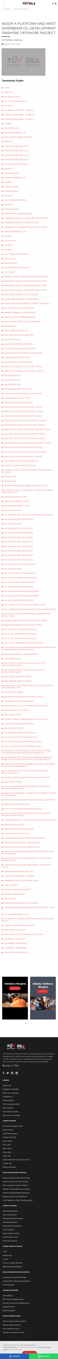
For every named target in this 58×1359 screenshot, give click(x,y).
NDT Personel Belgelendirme (13, 1299)
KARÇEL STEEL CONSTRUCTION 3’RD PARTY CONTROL (22, 456)
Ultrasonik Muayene (10, 1215)
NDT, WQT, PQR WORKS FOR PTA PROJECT (18, 600)
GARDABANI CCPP (9, 326)
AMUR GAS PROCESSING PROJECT (15, 952)
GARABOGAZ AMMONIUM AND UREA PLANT (18, 925)
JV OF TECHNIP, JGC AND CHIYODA (15, 254)
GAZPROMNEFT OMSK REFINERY (14, 943)
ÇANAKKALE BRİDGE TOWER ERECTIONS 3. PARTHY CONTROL (25, 620)
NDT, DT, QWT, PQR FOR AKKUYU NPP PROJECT (19, 629)
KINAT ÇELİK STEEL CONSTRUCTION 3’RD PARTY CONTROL (23, 438)
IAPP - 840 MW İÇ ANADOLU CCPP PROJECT (18, 308)
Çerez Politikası (8, 1108)
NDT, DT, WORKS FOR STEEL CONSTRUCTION (19, 564)
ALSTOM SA (7, 106)
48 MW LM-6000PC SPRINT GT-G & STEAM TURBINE (21, 322)
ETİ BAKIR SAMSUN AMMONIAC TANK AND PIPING (20, 299)
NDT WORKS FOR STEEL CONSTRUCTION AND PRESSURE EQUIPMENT (27, 515)
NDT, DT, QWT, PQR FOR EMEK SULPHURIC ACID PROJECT (23, 643)
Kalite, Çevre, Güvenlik (10, 1093)
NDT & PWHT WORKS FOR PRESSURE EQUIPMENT (20, 591)
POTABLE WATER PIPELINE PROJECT (16, 833)
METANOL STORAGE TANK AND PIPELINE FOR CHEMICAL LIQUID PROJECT (28, 800)
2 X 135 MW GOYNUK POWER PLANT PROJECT (19, 348)
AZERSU (6, 88)
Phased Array (7, 1255)
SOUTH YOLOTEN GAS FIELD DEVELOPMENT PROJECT (22, 742)
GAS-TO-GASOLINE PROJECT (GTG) (15, 914)
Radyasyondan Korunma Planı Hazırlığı (16, 1178)
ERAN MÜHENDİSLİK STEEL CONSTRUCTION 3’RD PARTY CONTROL (26, 429)
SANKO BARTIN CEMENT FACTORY (15, 501)
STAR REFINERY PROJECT (12, 659)
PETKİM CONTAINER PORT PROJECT (16, 268)
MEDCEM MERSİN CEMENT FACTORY (16, 506)
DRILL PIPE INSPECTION (11, 339)
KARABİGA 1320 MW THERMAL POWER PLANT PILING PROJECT (25, 277)
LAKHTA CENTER (9, 898)
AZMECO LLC (7, 92)
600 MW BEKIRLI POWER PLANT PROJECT (17, 344)
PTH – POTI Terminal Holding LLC (14, 101)
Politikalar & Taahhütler (11, 1089)
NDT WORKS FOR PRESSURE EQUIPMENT (17, 533)
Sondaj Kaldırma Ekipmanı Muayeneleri (16, 1281)
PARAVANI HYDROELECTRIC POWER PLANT (18, 829)
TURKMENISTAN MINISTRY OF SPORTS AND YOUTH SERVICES (25, 218)
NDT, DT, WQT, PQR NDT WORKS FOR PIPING (18, 582)
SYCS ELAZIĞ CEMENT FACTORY (14, 497)
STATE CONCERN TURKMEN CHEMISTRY (17, 137)
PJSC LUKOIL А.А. (9, 241)
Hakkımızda (7, 1085)
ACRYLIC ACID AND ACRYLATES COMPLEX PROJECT (21, 842)
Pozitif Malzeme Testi (10, 1237)
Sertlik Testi (7, 1156)
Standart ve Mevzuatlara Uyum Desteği (16, 1189)
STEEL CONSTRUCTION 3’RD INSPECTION (17, 335)
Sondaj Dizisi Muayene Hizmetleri (14, 1277)
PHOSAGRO (7, 245)
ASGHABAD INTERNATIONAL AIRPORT (16, 889)
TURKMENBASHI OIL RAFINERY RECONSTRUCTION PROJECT (24, 838)
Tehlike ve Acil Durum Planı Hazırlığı (15, 1182)
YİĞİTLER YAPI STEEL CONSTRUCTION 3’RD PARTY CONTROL (24, 452)
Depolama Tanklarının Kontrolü (14, 1332)
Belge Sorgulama (9, 1310)
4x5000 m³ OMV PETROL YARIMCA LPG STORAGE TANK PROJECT (26, 304)
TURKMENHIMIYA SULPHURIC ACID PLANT (17, 872)
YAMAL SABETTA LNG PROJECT (14, 930)
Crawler (5, 1259)
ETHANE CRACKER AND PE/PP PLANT (16, 357)
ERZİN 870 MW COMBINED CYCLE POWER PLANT (20, 295)
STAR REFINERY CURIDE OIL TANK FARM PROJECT (20, 654)
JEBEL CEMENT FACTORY (12, 715)
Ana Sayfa (6, 9)
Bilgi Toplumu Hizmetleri (11, 1115)
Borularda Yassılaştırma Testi (13, 1126)
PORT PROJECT (8, 272)
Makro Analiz (7, 1148)
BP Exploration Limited (10, 97)
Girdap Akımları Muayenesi (12, 1226)
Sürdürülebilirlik (8, 1100)
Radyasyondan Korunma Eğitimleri (15, 1196)
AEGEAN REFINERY (9, 263)
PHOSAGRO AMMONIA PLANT (13, 894)
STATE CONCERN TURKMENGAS (14, 200)
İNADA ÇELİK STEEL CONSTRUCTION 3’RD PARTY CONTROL (24, 434)
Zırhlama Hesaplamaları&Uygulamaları (16, 1193)
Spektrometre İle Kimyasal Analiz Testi (16, 1160)
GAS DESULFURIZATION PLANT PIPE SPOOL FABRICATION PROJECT (26, 777)
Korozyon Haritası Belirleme (13, 1263)
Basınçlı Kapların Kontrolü (12, 1325)
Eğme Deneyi (7, 1141)
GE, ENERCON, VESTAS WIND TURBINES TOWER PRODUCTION (24, 486)
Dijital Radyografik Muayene (12, 1267)
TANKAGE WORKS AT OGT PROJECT (15, 710)
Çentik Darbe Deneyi (10, 1133)
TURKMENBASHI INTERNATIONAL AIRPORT (18, 701)
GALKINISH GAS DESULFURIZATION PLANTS (18, 724)
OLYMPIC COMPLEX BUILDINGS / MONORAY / (18, 876)
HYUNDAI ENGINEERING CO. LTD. (14, 133)
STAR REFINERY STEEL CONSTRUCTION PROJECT (20, 461)
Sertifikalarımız (8, 1097)
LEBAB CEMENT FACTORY (12, 782)
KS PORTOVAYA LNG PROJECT (13, 939)
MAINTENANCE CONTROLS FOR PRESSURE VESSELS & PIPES (24, 281)
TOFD (5, 1252)
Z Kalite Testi (7, 1163)
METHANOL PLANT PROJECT (13, 728)
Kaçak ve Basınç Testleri (11, 1233)
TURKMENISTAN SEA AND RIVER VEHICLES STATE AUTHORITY (24, 227)
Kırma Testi (6, 1145)
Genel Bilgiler (7, 1295)
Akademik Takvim (9, 1307)
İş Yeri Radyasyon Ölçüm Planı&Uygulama (18, 1200)
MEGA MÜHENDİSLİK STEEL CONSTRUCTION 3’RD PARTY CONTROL (26, 443)
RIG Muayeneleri (8, 1285)
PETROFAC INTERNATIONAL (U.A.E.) (15, 146)
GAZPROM (6, 236)
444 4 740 (12, 1065)
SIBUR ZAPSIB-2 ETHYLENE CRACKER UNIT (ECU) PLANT (22, 934)
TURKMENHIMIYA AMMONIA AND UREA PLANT (19, 733)
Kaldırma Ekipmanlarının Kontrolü (14, 1321)
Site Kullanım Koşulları (10, 1112)
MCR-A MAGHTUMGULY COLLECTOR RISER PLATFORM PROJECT (25, 706)
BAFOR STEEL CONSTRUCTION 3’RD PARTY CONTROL (22, 416)
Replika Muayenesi (9, 1167)
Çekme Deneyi (8, 1130)
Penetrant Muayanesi (10, 1222)
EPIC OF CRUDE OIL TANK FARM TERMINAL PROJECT (21, 847)
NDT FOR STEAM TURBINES (12, 692)
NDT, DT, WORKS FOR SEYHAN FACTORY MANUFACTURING (23, 605)
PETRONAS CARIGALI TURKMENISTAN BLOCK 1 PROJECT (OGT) (25, 719)
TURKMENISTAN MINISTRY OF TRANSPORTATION (20, 223)
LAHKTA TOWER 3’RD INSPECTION (15, 330)
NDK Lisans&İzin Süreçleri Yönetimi (15, 1185)
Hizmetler (14, 988)
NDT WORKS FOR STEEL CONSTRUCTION (17, 519)
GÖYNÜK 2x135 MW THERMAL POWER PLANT (19, 465)
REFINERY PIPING (9, 477)
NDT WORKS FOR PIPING (11, 510)
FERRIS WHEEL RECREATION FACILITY (16, 804)
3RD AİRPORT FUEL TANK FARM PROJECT (17, 362)
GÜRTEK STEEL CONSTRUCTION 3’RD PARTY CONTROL (22, 366)
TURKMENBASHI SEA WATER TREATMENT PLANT (20, 881)
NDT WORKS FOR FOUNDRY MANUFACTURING (19, 578)
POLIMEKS (6, 124)
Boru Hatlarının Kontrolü (11, 1329)
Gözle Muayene (8, 1230)
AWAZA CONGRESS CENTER (13, 824)
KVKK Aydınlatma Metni (11, 1104)
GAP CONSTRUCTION (10, 128)
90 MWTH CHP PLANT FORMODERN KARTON (18, 317)
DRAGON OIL (7, 142)
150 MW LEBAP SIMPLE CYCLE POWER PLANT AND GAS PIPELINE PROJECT (29, 820)
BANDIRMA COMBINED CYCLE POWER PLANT (18, 313)
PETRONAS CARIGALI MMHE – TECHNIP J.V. (18, 110)
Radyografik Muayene (10, 1211)
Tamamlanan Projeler (21, 9)
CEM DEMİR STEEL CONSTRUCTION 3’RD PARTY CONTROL (23, 425)
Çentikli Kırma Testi (9, 1137)
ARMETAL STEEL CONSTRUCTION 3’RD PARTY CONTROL (22, 371)
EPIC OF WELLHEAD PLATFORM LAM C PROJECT (20, 737)
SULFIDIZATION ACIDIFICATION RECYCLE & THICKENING (22, 353)
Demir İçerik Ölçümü (10, 1241)
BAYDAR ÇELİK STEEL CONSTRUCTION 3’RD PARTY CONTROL (24, 420)
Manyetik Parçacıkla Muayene (13, 1218)
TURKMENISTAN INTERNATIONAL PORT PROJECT (20, 903)
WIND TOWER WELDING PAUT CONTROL (17, 676)
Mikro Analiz (7, 1152)
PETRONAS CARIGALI (10, 173)
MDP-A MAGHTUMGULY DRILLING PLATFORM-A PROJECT (23, 697)
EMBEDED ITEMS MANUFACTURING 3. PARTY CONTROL (22, 625)
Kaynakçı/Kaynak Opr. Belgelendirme (16, 1303)
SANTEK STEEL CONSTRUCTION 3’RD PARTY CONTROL (22, 447)
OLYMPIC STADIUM (9, 885)
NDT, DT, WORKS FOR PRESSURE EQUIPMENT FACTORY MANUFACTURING (29, 609)
